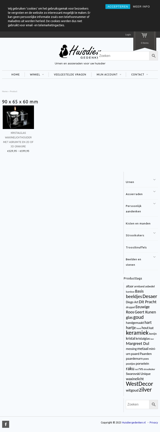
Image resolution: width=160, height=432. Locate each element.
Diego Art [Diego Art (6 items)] (132, 302)
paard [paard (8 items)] (135, 354)
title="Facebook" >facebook (5, 424)
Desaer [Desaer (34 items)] (149, 296)
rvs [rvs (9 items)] (141, 369)
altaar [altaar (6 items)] (129, 286)
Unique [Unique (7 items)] (146, 374)
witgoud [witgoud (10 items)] (132, 390)
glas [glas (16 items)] (129, 317)
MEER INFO (141, 6)
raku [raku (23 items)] (130, 368)
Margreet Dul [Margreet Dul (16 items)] (137, 343)
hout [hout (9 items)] (145, 328)
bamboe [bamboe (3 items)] (130, 291)
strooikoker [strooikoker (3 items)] (149, 369)
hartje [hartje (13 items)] (131, 327)
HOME (15, 74)
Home (5, 91)
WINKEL (34, 75)
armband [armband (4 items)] (139, 286)
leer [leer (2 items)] (152, 339)
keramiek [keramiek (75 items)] (137, 332)
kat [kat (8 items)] (151, 328)
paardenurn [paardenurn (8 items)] (134, 358)
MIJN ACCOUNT (106, 75)
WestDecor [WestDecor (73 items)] (139, 383)
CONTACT (137, 75)
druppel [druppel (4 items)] (130, 307)
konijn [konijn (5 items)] (153, 334)
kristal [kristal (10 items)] (130, 338)
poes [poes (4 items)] (146, 359)
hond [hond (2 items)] (138, 328)
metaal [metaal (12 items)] (142, 348)
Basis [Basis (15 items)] (139, 291)
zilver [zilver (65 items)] (145, 389)
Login (128, 34)
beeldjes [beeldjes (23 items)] (134, 296)
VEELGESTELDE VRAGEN (70, 74)
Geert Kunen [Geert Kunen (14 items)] (145, 311)
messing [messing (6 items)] (131, 349)
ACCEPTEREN (118, 6)
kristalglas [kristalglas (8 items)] (143, 338)
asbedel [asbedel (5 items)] (150, 286)
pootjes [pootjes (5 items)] (130, 364)
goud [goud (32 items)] (138, 317)
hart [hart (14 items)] (148, 322)
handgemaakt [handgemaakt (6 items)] (135, 323)
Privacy (154, 422)
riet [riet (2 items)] (136, 369)
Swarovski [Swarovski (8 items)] (133, 374)
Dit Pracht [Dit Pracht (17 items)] (147, 301)
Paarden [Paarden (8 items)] (145, 354)
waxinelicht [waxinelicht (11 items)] (135, 378)
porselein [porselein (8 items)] (142, 363)
